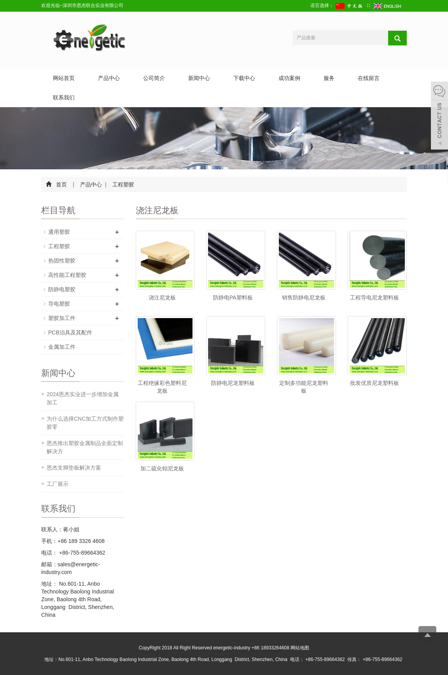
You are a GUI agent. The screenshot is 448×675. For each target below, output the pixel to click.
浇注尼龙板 (162, 297)
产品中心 (109, 78)
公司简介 (154, 78)
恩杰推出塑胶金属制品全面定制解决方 (85, 447)
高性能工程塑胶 (67, 275)
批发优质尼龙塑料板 (374, 383)
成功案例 (289, 78)
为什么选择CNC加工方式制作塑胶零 (85, 423)
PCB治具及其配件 (70, 332)
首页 (61, 184)
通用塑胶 (59, 232)
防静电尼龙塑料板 (233, 383)
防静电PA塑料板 (233, 297)
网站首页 (64, 78)
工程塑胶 (123, 184)
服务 (329, 78)
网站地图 (299, 648)
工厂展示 (57, 484)
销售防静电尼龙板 (304, 297)
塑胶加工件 (61, 318)
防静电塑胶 (61, 289)
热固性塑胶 (61, 260)
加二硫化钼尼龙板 (162, 468)
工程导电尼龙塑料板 (374, 297)
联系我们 (64, 97)
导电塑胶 (59, 304)
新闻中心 (199, 78)
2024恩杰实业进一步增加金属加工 (83, 398)
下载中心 (244, 78)
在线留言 (369, 78)
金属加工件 (61, 347)
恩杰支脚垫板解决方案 (74, 467)
